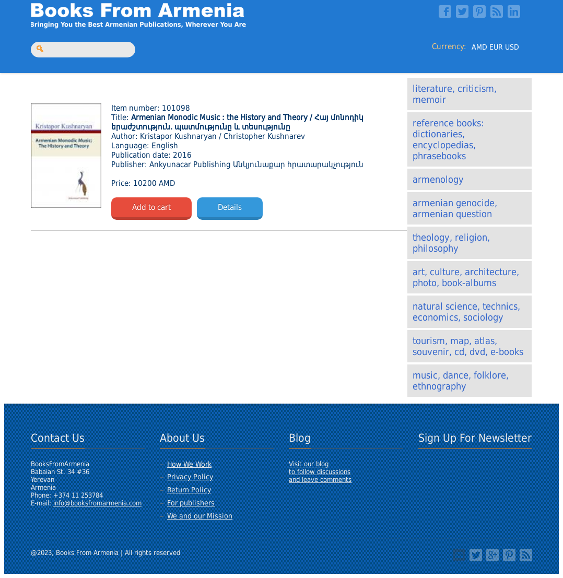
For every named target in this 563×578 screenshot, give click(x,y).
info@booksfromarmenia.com (97, 503)
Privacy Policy (190, 477)
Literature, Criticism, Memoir (455, 94)
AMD (479, 47)
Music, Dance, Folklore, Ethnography (461, 381)
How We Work (189, 464)
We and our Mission (199, 516)
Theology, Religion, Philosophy (451, 243)
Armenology (438, 179)
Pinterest (479, 11)
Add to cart (151, 207)
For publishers (191, 503)
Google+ (492, 555)
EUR (496, 47)
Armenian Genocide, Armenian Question (455, 208)
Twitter (462, 11)
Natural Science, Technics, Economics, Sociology (466, 312)
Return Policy (189, 490)
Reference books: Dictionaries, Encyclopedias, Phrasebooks (448, 139)
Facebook (445, 11)
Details (230, 207)
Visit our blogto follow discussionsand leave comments (320, 471)
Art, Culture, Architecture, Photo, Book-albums (466, 277)
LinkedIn (514, 11)
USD (512, 47)
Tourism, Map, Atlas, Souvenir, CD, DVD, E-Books (468, 346)
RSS (496, 11)
